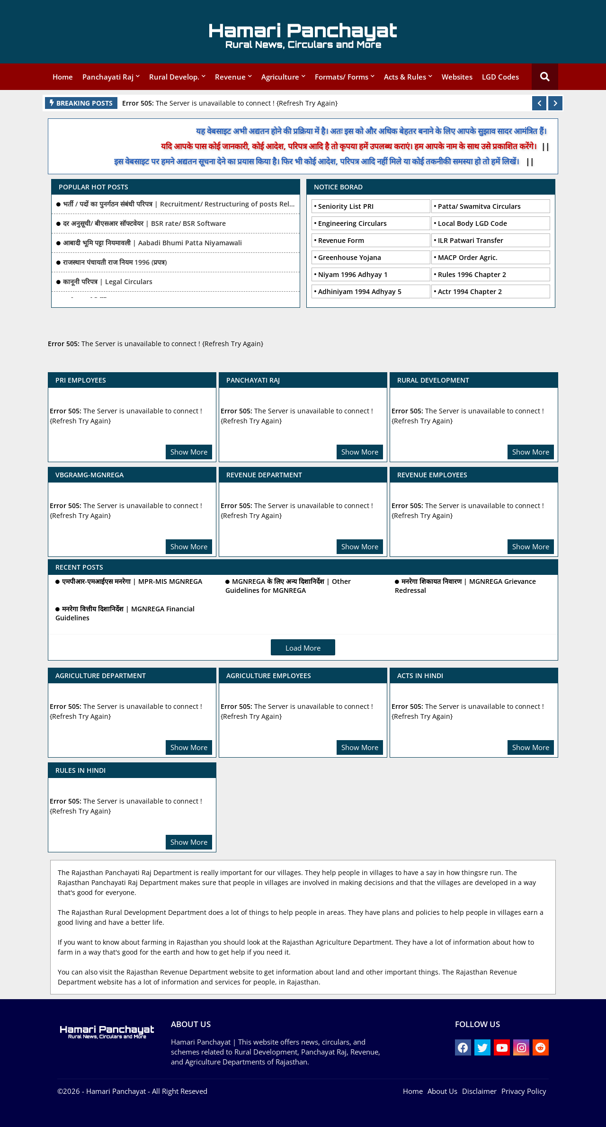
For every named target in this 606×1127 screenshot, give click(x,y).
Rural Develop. (174, 76)
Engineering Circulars (352, 223)
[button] (539, 103)
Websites (457, 76)
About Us (442, 1091)
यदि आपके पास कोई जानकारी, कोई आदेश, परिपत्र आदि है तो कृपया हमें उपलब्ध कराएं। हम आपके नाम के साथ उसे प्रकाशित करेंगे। (358, 146)
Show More (188, 451)
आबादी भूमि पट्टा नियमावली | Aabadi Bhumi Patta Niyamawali (152, 242)
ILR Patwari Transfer (470, 240)
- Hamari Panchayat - (115, 1091)
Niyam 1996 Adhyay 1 (353, 274)
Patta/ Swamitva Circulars (479, 206)
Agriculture (280, 76)
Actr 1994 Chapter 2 (470, 291)
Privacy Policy (523, 1091)
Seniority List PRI (346, 206)
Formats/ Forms (341, 76)
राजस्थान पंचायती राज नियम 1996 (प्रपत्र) (115, 262)
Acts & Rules (405, 76)
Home (63, 76)
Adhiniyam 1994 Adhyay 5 (359, 291)
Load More (303, 648)
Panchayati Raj (108, 76)
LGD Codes (500, 76)
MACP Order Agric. (468, 257)
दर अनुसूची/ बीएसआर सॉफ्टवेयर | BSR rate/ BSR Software (144, 223)
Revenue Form (341, 240)
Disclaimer (479, 1091)
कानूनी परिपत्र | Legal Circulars (107, 281)
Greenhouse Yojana (349, 257)
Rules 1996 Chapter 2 (472, 274)
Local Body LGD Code (472, 223)
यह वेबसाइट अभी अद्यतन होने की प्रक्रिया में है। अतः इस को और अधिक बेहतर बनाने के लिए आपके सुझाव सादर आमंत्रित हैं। (381, 130)
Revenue (230, 76)
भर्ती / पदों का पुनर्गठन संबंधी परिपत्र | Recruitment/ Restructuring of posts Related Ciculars (179, 203)
